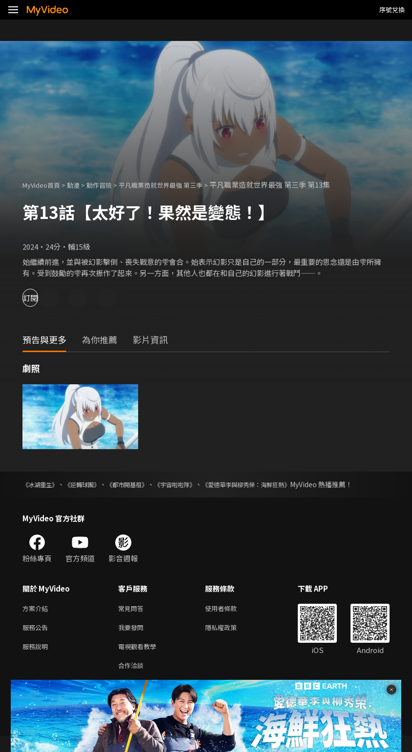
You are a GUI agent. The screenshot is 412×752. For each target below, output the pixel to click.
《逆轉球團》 (92, 484)
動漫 (81, 184)
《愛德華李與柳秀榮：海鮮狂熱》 (286, 484)
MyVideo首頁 (44, 184)
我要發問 (132, 639)
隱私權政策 (229, 639)
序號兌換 (392, 9)
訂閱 (42, 298)
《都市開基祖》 (146, 484)
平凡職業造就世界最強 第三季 (179, 184)
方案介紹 (37, 619)
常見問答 (132, 619)
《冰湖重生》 (42, 484)
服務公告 (37, 639)
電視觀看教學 (140, 660)
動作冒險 (109, 184)
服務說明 (37, 660)
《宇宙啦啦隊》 (203, 484)
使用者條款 (229, 619)
